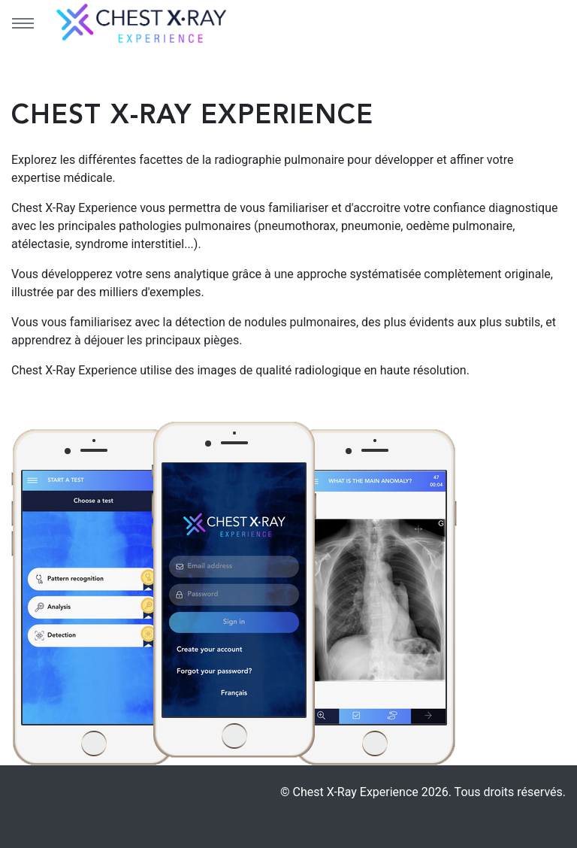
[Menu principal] (22, 23)
